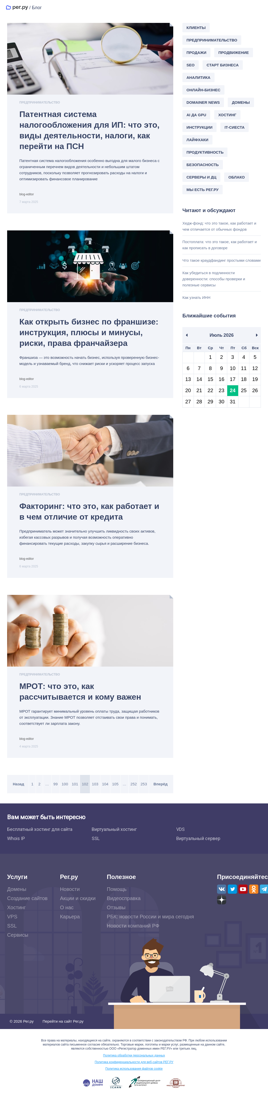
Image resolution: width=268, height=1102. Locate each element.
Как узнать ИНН (196, 297)
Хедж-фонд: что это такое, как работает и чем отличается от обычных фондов (219, 226)
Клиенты (196, 27)
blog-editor (26, 194)
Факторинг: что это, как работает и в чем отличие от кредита (89, 514)
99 (57, 789)
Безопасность (202, 165)
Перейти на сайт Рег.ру (63, 1026)
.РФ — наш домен (93, 1088)
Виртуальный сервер (198, 843)
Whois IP (16, 843)
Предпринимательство (39, 102)
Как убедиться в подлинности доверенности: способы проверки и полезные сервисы (213, 279)
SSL (96, 843)
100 (65, 789)
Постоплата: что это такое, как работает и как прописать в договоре (219, 245)
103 (94, 789)
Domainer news (203, 102)
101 (75, 789)
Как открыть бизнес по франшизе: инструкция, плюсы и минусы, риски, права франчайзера (88, 333)
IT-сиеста (234, 127)
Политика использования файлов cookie (134, 1074)
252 (131, 789)
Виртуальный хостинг (114, 834)
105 (114, 789)
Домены (241, 102)
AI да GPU (196, 115)
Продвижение (233, 52)
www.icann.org (116, 1088)
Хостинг (227, 115)
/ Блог (35, 7)
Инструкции (199, 127)
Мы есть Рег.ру (202, 189)
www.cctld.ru (144, 1087)
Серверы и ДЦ (201, 177)
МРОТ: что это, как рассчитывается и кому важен (80, 696)
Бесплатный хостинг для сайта (39, 834)
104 (104, 789)
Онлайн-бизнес (203, 90)
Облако (236, 177)
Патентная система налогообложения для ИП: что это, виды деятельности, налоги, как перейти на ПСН (89, 130)
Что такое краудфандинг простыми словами (221, 260)
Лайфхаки (197, 140)
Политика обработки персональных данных (134, 1061)
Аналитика (198, 77)
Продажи (196, 52)
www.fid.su (176, 1088)
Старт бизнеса (223, 65)
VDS (180, 834)
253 (141, 789)
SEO (190, 65)
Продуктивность (204, 152)
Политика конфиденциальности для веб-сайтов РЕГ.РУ (134, 1067)
